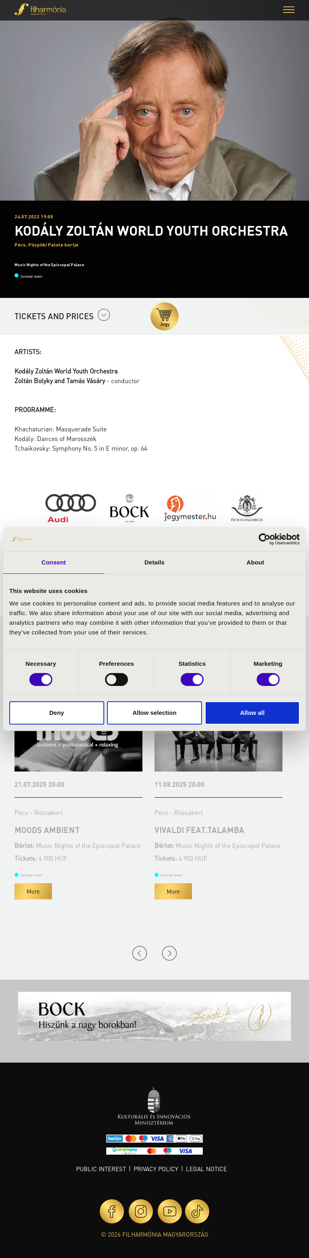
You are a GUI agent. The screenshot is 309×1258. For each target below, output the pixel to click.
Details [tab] (154, 562)
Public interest (101, 1169)
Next (169, 953)
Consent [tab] (53, 562)
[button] (289, 10)
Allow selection (154, 712)
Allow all (252, 712)
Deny (56, 712)
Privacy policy (156, 1169)
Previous (139, 953)
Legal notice (206, 1169)
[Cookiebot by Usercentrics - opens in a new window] (264, 539)
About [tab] (255, 562)
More (33, 891)
